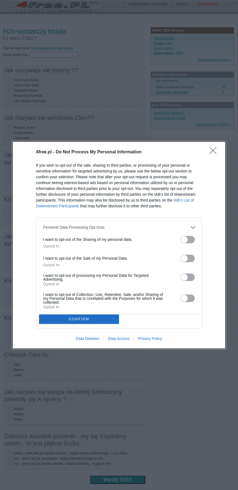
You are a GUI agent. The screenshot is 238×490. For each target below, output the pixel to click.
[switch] (187, 239)
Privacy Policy (150, 338)
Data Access (119, 338)
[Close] (214, 152)
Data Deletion (87, 338)
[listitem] (119, 227)
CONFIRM (79, 319)
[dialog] (119, 245)
